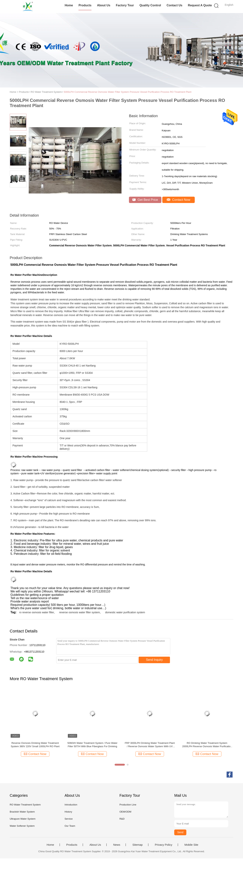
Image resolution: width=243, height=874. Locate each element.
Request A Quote (200, 5)
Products (84, 5)
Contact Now (178, 200)
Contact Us (174, 5)
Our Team (69, 825)
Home (69, 5)
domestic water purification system (125, 612)
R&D (121, 818)
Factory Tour (125, 5)
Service (68, 818)
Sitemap (137, 844)
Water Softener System (22, 825)
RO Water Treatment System (25, 804)
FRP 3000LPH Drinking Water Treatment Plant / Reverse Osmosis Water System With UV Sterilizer (150, 745)
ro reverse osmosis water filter (36, 612)
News (116, 844)
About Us (103, 5)
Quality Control (150, 5)
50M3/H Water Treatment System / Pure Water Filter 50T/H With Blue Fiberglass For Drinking (92, 745)
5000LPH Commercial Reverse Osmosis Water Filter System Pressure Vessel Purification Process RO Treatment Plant (127, 92)
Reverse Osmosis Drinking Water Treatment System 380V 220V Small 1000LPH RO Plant (35, 745)
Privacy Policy (163, 844)
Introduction (70, 804)
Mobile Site (191, 844)
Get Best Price (145, 200)
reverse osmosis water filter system (79, 612)
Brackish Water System (22, 811)
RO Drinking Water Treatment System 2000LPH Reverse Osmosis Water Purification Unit (207, 745)
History (68, 811)
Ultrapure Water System (22, 818)
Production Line (127, 804)
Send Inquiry (154, 659)
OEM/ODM (125, 811)
